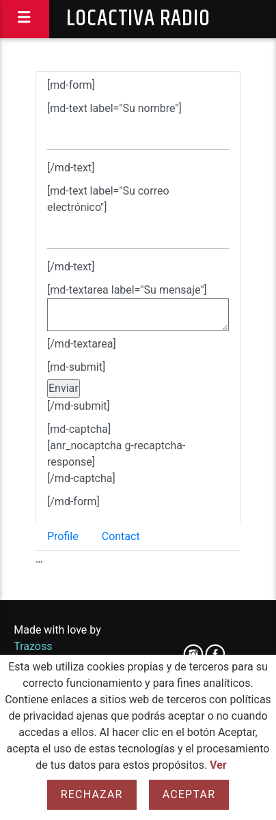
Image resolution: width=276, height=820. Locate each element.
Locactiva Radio (138, 18)
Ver (218, 765)
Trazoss (33, 646)
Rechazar (92, 794)
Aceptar (189, 794)
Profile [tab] (63, 536)
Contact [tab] (121, 536)
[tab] (138, 297)
